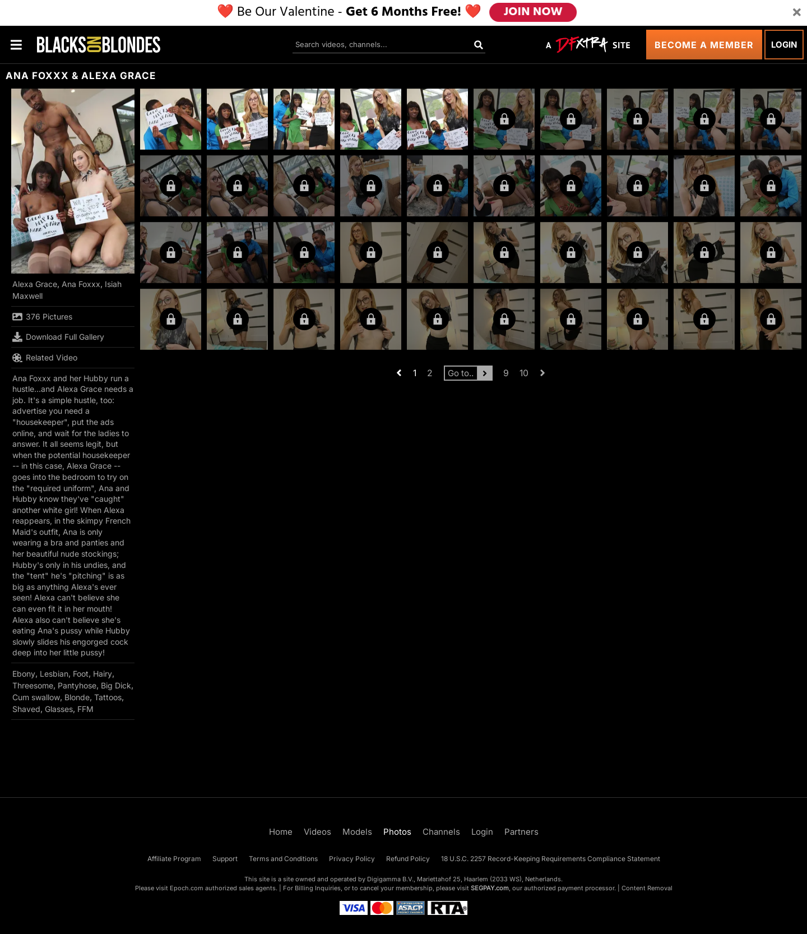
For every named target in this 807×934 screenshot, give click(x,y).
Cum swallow (36, 697)
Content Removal (647, 888)
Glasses (59, 709)
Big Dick (116, 685)
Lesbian (54, 673)
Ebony (23, 673)
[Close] (797, 13)
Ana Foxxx (81, 284)
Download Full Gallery (58, 337)
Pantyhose (77, 685)
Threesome (32, 685)
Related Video (44, 358)
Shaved (26, 709)
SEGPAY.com (490, 888)
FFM (85, 709)
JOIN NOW (533, 12)
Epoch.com (186, 888)
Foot (81, 673)
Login (784, 44)
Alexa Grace (34, 284)
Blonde (77, 697)
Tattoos (108, 697)
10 (524, 373)
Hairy (102, 673)
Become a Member (704, 44)
